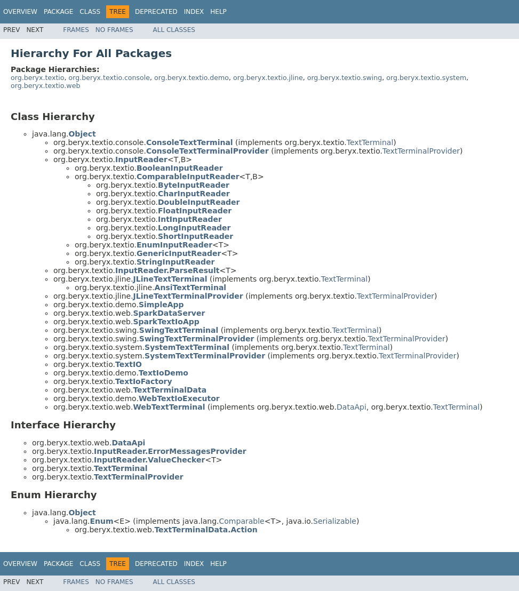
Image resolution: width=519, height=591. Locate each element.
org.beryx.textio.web (45, 86)
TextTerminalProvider (421, 151)
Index (194, 11)
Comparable (242, 521)
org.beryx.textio (38, 78)
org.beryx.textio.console (109, 78)
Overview (20, 11)
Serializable (334, 521)
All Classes (174, 30)
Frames (76, 30)
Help (218, 11)
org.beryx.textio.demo (191, 78)
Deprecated (156, 11)
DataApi (351, 407)
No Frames (114, 30)
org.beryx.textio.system (426, 78)
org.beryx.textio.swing (344, 78)
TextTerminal (370, 142)
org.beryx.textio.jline (268, 78)
